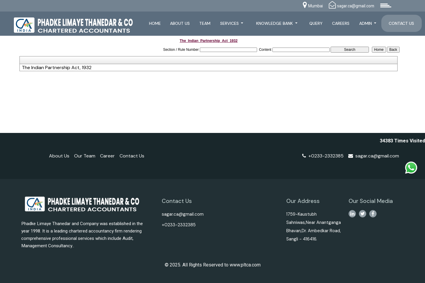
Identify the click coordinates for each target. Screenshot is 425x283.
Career (107, 156)
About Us (180, 23)
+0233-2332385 (323, 156)
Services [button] (230, 23)
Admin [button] (366, 23)
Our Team (84, 156)
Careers (340, 23)
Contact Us (401, 23)
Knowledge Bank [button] (275, 23)
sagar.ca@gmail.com (373, 156)
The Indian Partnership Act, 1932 (56, 67)
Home (155, 23)
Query (316, 23)
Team (204, 23)
